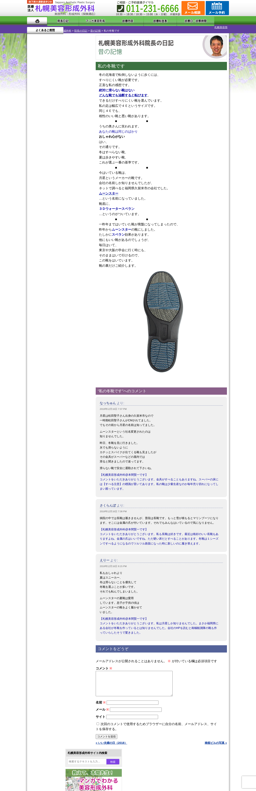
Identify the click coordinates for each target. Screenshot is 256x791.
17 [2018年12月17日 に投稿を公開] (41, 144)
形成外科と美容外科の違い (52, 513)
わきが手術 (55, 397)
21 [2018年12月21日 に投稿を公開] (72, 144)
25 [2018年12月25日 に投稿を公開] (49, 150)
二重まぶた (47, 382)
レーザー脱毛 (49, 418)
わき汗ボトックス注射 (54, 404)
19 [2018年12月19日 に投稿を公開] (57, 144)
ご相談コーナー (192, 8)
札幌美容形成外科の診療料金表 (54, 528)
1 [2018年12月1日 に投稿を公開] (80, 126)
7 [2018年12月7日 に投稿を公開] (72, 132)
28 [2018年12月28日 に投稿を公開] (72, 150)
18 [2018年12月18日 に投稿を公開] (49, 144)
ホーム (37, 20)
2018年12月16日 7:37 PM (113, 405)
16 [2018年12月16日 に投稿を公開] (34, 144)
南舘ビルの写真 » (216, 744)
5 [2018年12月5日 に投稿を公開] (57, 132)
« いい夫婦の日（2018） (111, 744)
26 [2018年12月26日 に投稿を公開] (57, 150)
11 (58, 194)
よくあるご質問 (211, 20)
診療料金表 (138, 20)
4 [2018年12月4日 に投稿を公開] (49, 132)
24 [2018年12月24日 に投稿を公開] (41, 150)
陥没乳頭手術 (49, 368)
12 (62, 194)
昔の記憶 (72, 27)
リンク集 (40, 550)
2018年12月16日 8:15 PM (113, 563)
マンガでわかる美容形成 (85, 20)
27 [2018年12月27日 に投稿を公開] (64, 150)
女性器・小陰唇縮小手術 (56, 375)
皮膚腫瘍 (46, 462)
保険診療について (46, 535)
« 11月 (34, 164)
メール (102, 711)
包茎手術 (46, 455)
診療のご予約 (217, 8)
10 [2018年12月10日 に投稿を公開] (41, 138)
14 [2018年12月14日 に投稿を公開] (72, 138)
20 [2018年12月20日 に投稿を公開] (64, 144)
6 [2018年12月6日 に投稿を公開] (65, 132)
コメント (104, 665)
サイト (100, 718)
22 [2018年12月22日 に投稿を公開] (80, 144)
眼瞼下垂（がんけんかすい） (59, 360)
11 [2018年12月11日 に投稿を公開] (49, 138)
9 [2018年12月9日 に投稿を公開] (34, 138)
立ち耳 (45, 411)
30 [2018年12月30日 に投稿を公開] (34, 156)
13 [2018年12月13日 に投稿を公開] (64, 138)
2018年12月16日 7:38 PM (113, 508)
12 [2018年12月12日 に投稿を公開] (57, 138)
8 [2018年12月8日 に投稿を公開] (80, 132)
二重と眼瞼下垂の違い (49, 389)
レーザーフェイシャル (54, 426)
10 (54, 194)
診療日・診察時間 (172, 20)
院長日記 (59, 20)
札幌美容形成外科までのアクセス (56, 520)
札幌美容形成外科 (37, 27)
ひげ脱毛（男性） (52, 433)
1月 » (45, 164)
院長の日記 (57, 27)
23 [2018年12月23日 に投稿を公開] (34, 150)
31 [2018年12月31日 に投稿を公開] (41, 156)
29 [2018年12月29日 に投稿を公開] (80, 150)
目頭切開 (46, 469)
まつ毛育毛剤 (49, 448)
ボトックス (47, 477)
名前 (101, 704)
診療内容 (112, 20)
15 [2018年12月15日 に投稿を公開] (80, 138)
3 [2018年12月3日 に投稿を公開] (42, 132)
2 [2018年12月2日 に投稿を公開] (34, 132)
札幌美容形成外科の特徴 (50, 506)
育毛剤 (45, 440)
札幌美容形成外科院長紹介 (52, 542)
